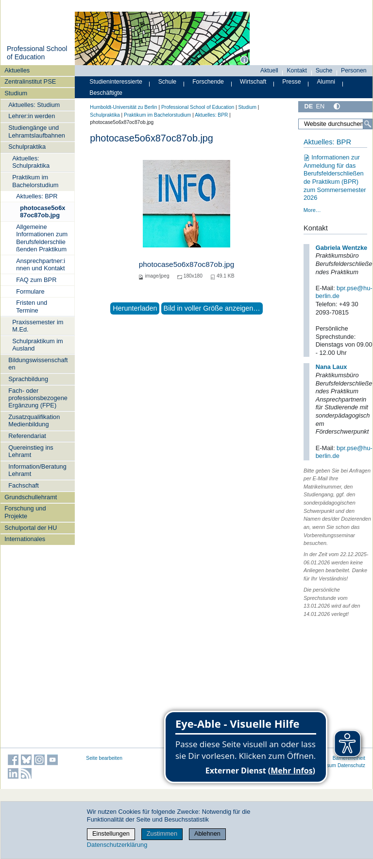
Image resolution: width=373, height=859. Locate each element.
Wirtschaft (253, 81)
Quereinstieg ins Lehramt (30, 451)
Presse (291, 81)
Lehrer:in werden (31, 116)
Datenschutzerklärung (117, 844)
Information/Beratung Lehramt (37, 470)
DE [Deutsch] (308, 106)
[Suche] (368, 124)
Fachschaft (23, 485)
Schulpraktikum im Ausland (37, 344)
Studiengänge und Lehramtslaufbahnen (36, 131)
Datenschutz (351, 765)
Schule (167, 81)
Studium (15, 93)
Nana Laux (331, 366)
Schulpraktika (27, 146)
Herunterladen (135, 308)
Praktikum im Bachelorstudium (35, 181)
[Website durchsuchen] (335, 124)
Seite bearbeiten (104, 758)
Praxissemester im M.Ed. (37, 325)
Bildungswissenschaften (38, 363)
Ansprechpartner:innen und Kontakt (40, 264)
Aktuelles (17, 70)
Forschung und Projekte (25, 512)
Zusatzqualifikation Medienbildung (34, 420)
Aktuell (269, 70)
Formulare (30, 291)
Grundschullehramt (30, 497)
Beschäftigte (105, 92)
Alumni (326, 81)
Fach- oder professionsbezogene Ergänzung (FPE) (38, 398)
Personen (354, 70)
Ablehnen (207, 833)
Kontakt (297, 70)
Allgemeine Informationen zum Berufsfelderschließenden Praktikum (42, 238)
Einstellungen (111, 833)
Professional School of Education (37, 53)
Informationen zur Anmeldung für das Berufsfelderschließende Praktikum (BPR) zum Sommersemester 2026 (335, 177)
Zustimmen (162, 833)
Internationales (24, 539)
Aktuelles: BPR (36, 196)
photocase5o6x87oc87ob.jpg (42, 211)
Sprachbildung (28, 379)
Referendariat (27, 435)
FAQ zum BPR (36, 279)
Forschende (208, 81)
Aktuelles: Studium (34, 104)
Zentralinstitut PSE (30, 81)
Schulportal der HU (30, 527)
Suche (324, 70)
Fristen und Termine (31, 306)
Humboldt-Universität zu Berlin (123, 107)
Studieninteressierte (115, 81)
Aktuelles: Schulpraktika (31, 162)
